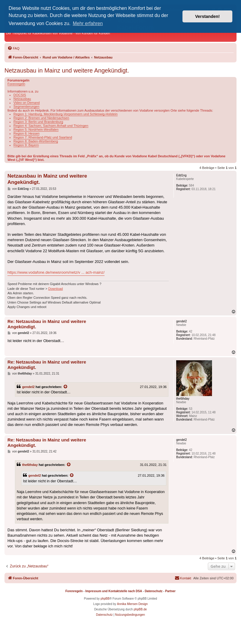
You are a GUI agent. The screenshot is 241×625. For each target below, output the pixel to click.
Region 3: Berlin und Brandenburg (38, 122)
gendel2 (28, 387)
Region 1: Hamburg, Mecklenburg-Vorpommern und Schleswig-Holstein (65, 114)
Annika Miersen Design (132, 604)
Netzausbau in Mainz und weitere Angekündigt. (66, 70)
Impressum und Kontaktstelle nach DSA (113, 591)
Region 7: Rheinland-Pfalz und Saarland (42, 137)
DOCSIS (19, 95)
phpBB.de (140, 609)
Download (55, 288)
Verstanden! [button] (207, 16)
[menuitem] (13, 48)
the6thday (30, 465)
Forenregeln (16, 84)
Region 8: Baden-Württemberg (35, 141)
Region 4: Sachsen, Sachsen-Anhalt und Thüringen (50, 125)
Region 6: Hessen (26, 133)
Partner (170, 591)
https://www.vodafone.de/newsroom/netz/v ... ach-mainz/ (56, 272)
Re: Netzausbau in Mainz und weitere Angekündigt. (46, 324)
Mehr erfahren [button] (88, 23)
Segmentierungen (26, 106)
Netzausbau (22, 99)
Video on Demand (26, 102)
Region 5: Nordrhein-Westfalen (36, 129)
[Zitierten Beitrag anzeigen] (65, 387)
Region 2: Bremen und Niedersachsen (41, 118)
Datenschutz (153, 591)
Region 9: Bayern (26, 145)
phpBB (105, 598)
